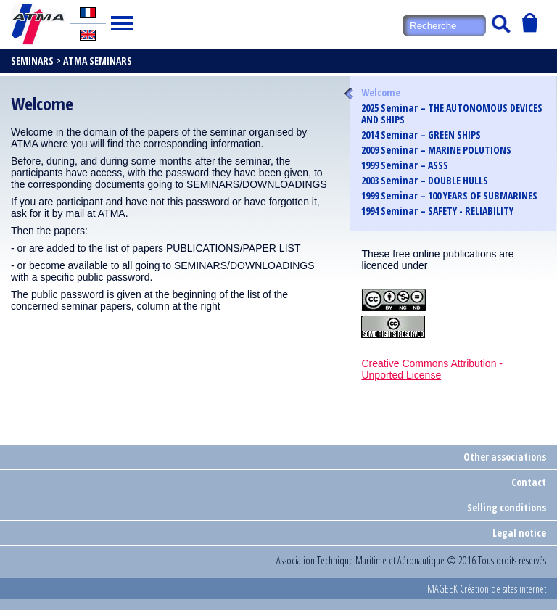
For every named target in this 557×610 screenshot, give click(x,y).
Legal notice (519, 533)
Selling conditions (506, 507)
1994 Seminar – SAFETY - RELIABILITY (437, 211)
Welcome (380, 93)
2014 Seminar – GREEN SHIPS (421, 135)
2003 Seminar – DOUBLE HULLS (424, 180)
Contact (528, 482)
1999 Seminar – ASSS (404, 165)
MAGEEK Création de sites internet (486, 588)
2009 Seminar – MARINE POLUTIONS (436, 150)
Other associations (504, 456)
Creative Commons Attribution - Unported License (432, 369)
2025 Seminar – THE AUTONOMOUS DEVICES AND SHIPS (451, 113)
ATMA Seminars (97, 60)
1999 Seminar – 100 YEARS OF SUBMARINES (449, 196)
